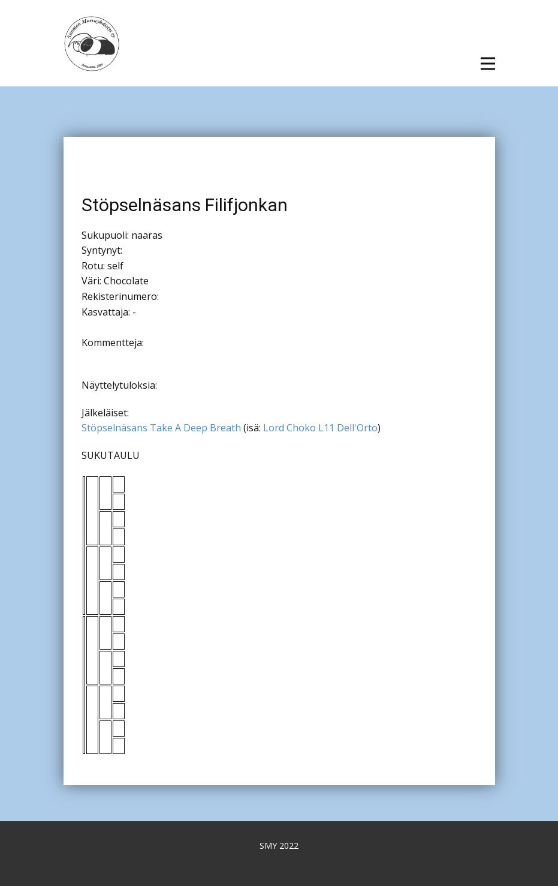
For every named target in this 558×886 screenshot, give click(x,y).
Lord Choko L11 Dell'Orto (320, 427)
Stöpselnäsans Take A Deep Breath (161, 427)
